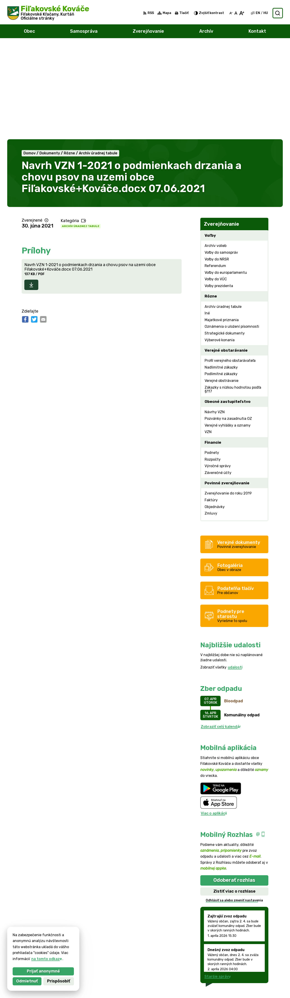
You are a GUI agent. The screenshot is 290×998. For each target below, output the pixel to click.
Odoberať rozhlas (234, 786)
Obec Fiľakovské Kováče (58, 947)
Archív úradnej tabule (80, 131)
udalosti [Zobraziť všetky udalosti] (235, 573)
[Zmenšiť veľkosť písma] (230, 13)
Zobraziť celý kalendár (221, 632)
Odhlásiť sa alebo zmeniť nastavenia (234, 806)
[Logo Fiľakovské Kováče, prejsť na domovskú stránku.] (48, 13)
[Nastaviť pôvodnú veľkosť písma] (235, 13)
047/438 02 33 (256, 970)
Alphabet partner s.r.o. (74, 942)
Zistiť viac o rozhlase (234, 796)
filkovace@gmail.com (261, 975)
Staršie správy (217, 882)
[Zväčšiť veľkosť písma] (241, 13)
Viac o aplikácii (214, 719)
